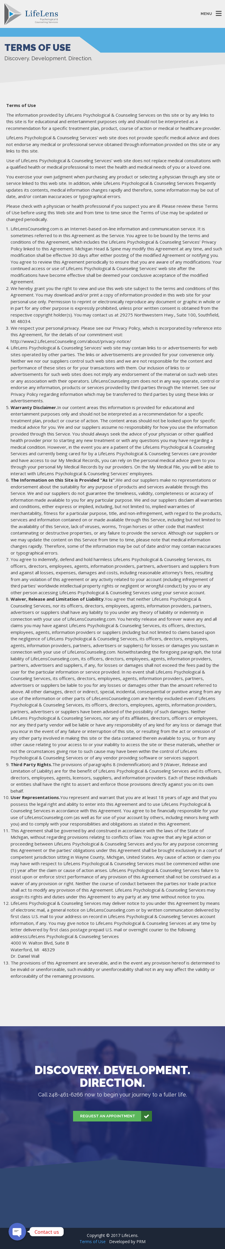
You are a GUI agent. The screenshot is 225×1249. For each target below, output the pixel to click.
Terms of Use (92, 1241)
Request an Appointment (116, 1116)
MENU (206, 14)
